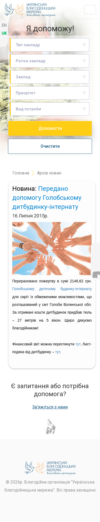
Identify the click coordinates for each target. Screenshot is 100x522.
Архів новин (49, 173)
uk (4, 33)
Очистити (50, 146)
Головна (21, 173)
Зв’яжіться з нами (50, 407)
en (4, 25)
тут (77, 344)
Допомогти (50, 128)
